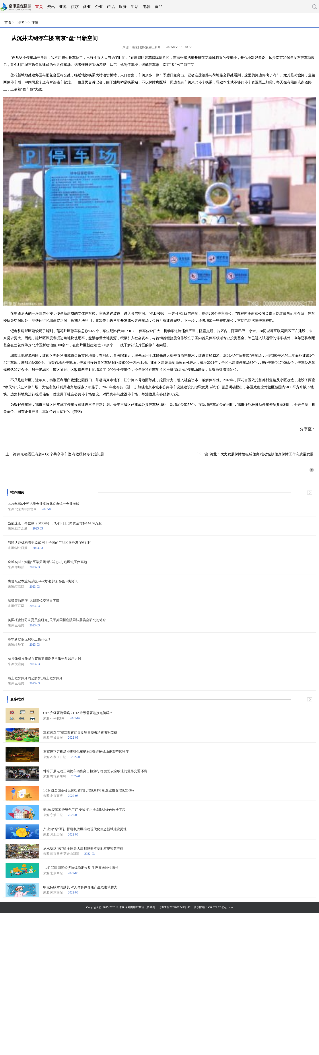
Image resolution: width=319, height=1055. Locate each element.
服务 (123, 6)
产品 (111, 6)
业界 (63, 6)
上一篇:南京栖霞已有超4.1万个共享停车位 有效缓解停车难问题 (55, 454)
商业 (87, 6)
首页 (39, 6)
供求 (75, 6)
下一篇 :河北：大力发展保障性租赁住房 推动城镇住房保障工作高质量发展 (255, 454)
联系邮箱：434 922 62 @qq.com (213, 907)
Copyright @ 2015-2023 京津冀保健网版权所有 (116, 907)
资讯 (51, 6)
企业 (99, 6)
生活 (135, 6)
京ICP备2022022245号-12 (175, 907)
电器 (147, 6)
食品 (159, 6)
